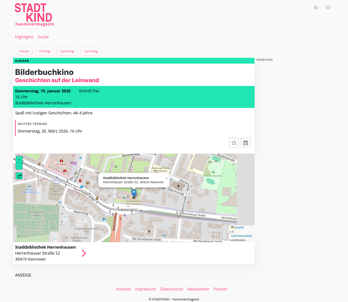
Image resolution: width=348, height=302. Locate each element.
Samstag (67, 51)
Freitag (44, 51)
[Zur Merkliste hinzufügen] (234, 143)
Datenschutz (171, 289)
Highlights (24, 36)
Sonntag (91, 51)
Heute (24, 51)
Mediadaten (198, 289)
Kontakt (124, 289)
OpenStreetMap (241, 236)
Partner (220, 289)
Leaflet (237, 227)
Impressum (145, 289)
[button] (134, 193)
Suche (43, 36)
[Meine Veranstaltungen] (328, 7)
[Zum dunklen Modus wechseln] (316, 7)
